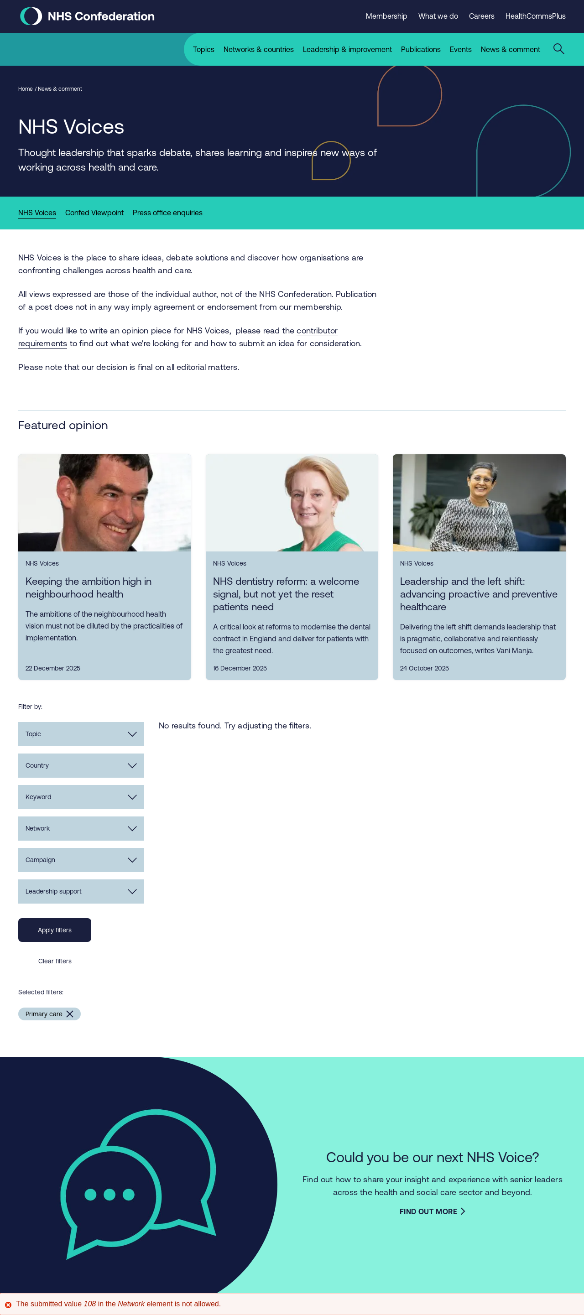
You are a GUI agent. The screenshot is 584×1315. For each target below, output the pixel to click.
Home (25, 91)
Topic (81, 736)
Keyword (81, 799)
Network (81, 831)
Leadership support (81, 894)
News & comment (60, 91)
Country (81, 768)
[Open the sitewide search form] (560, 49)
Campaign (81, 862)
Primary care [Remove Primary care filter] (44, 1016)
